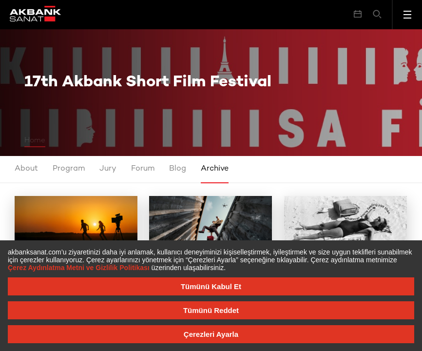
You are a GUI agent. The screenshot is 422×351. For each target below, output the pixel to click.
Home (34, 140)
